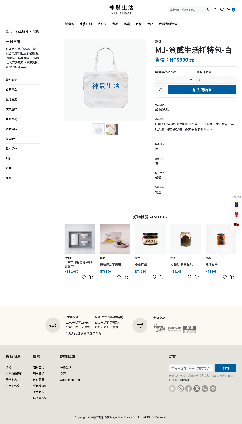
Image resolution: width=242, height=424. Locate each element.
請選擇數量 (204, 72)
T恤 (8, 158)
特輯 (139, 24)
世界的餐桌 (13, 386)
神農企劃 (86, 24)
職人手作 (11, 148)
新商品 (69, 24)
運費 (8, 178)
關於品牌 (38, 367)
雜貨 (127, 24)
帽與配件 (11, 139)
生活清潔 (11, 99)
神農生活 (65, 367)
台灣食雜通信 (168, 24)
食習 (63, 373)
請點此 (186, 380)
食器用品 (11, 89)
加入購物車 (202, 90)
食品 (115, 24)
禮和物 (101, 24)
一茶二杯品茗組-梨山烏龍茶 (78, 264)
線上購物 (22, 31)
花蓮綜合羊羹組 (110, 264)
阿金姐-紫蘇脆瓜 (181, 264)
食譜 (150, 24)
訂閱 (225, 368)
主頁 (9, 31)
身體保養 (11, 119)
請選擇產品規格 (165, 72)
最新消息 (11, 379)
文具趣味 (11, 109)
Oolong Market (70, 379)
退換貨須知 (40, 398)
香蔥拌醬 (141, 264)
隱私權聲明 (40, 386)
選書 (8, 168)
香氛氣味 (11, 129)
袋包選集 (11, 80)
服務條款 (38, 392)
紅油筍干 (212, 264)
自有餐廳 (38, 379)
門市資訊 (38, 373)
